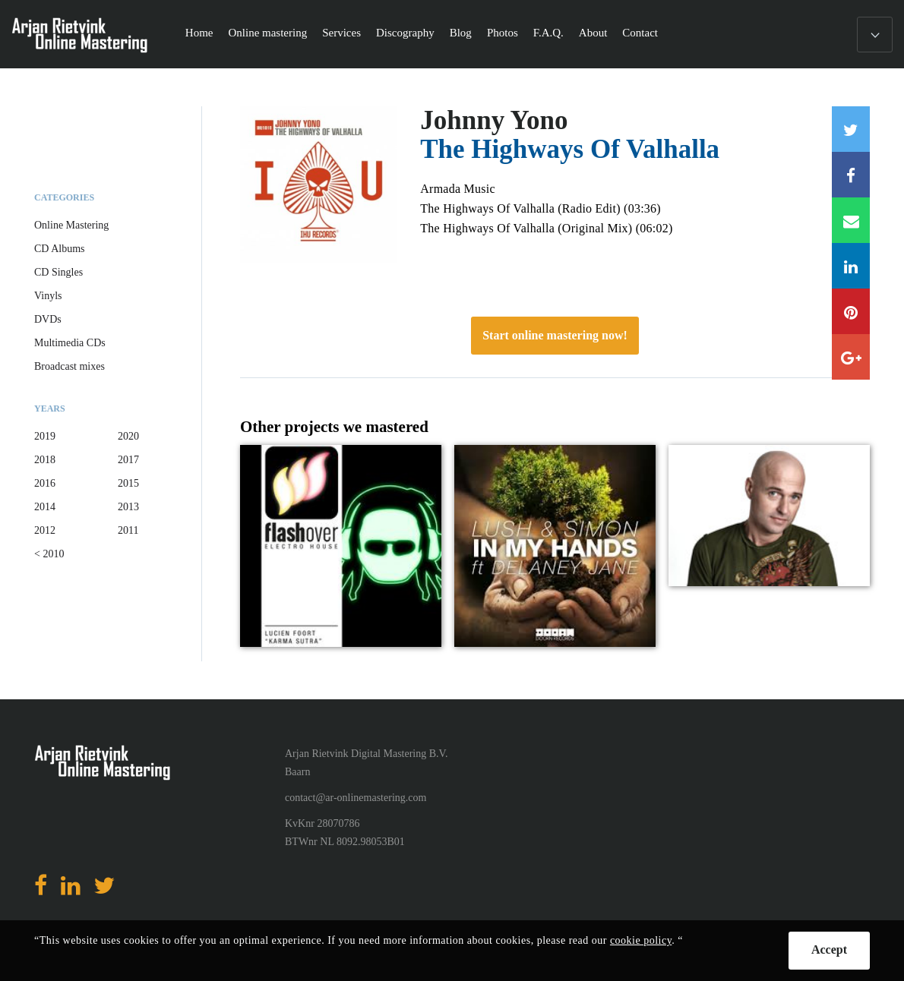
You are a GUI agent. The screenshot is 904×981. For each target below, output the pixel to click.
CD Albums (59, 248)
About (593, 33)
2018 (44, 459)
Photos (502, 33)
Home (199, 33)
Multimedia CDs (70, 343)
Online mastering (267, 33)
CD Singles (58, 272)
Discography (405, 33)
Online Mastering (71, 225)
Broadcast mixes (69, 366)
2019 (44, 436)
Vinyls (48, 295)
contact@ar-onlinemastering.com (355, 797)
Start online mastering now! (554, 335)
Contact (640, 33)
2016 (44, 483)
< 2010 (49, 554)
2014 (44, 507)
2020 (128, 436)
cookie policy (641, 940)
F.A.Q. (548, 33)
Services (341, 33)
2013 (128, 507)
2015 (128, 483)
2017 (128, 459)
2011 (128, 530)
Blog (461, 33)
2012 (44, 530)
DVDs (48, 319)
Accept (829, 949)
